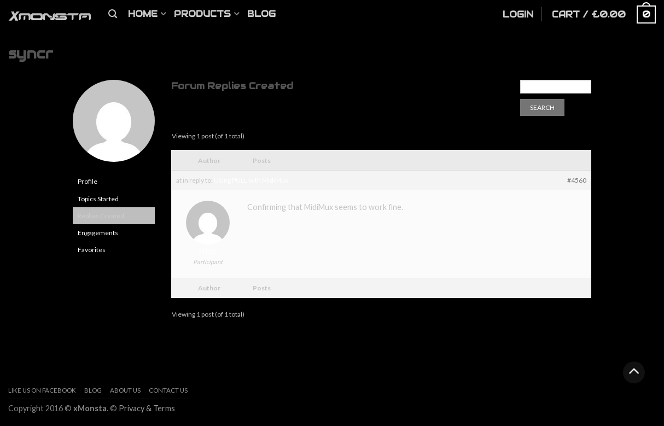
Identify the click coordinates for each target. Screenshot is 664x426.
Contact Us (168, 390)
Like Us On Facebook (42, 390)
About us (125, 390)
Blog (261, 14)
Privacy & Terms (147, 408)
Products (202, 14)
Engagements (98, 233)
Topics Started (98, 199)
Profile (87, 181)
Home (143, 14)
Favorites (92, 250)
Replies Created (101, 216)
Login (518, 14)
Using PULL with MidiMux (251, 180)
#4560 (576, 180)
